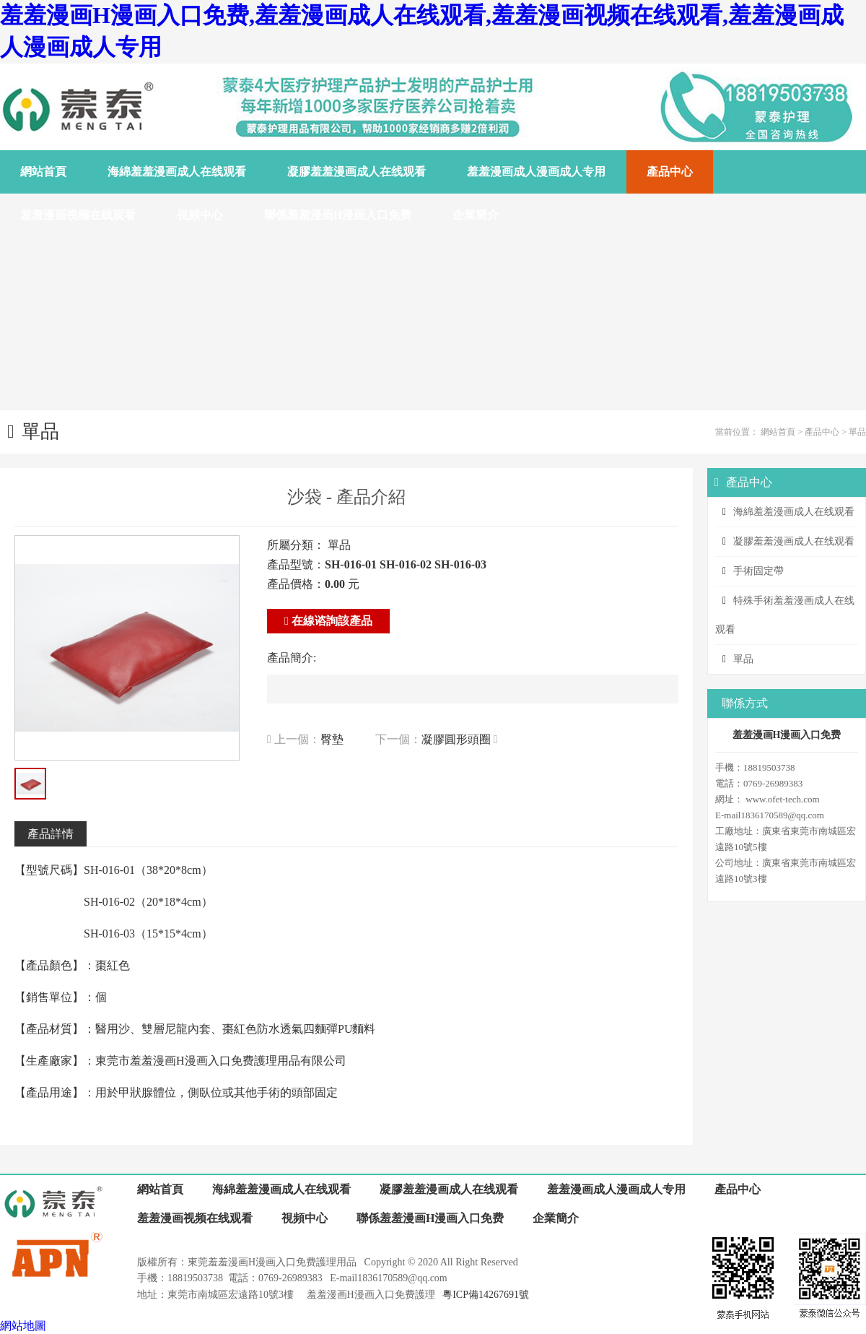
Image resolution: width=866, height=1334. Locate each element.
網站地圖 (23, 1326)
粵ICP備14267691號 (485, 1294)
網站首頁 (778, 432)
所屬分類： (296, 545)
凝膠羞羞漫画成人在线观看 (793, 541)
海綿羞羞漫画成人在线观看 (793, 511)
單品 (857, 432)
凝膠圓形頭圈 (456, 739)
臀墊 (332, 739)
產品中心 (822, 432)
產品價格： (296, 584)
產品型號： (296, 564)
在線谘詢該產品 (328, 621)
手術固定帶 (758, 571)
